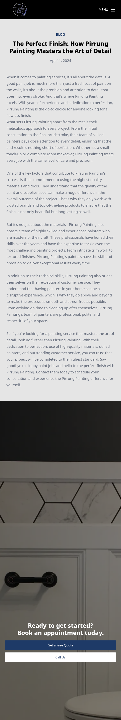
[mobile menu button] (113, 9)
